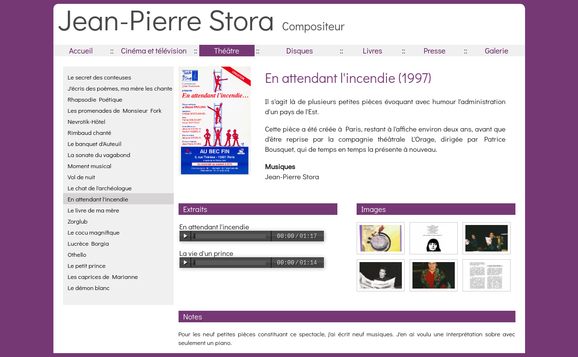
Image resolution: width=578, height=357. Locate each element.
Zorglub (78, 221)
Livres (372, 50)
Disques (299, 50)
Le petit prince (87, 265)
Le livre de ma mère (93, 210)
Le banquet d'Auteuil (95, 143)
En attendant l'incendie (98, 199)
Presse (434, 50)
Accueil (80, 50)
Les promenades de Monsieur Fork (115, 110)
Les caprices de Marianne (103, 276)
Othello (77, 254)
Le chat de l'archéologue (100, 188)
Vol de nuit (81, 176)
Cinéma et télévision (154, 50)
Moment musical (90, 165)
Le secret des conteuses (99, 77)
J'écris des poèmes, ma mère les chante (120, 88)
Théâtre (227, 50)
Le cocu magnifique (94, 232)
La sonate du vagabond (99, 154)
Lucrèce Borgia (88, 243)
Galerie (496, 50)
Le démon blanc (89, 287)
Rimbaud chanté (90, 132)
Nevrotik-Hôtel (86, 121)
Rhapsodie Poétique (95, 99)
